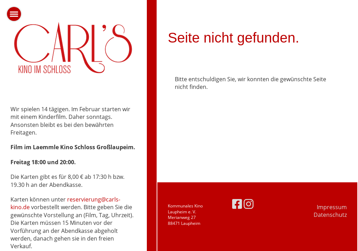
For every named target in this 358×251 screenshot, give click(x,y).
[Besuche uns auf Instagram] (248, 203)
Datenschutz (330, 215)
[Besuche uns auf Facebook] (237, 203)
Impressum (332, 207)
